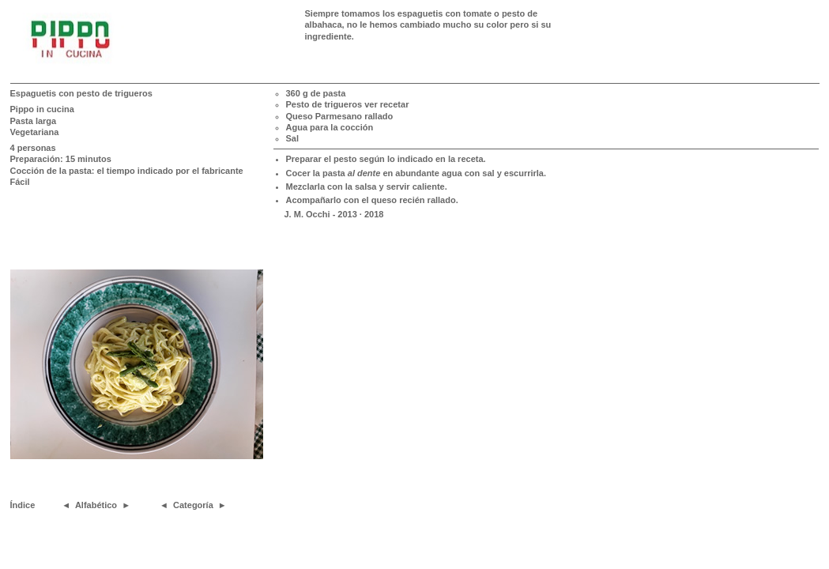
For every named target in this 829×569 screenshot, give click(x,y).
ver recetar (386, 104)
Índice (23, 505)
